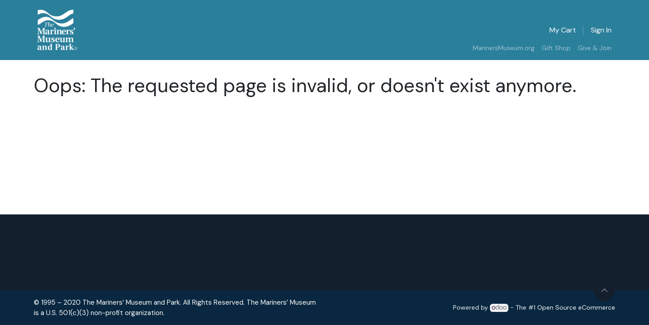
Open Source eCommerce (576, 307)
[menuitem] (503, 48)
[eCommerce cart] (562, 30)
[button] (604, 290)
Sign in (601, 30)
